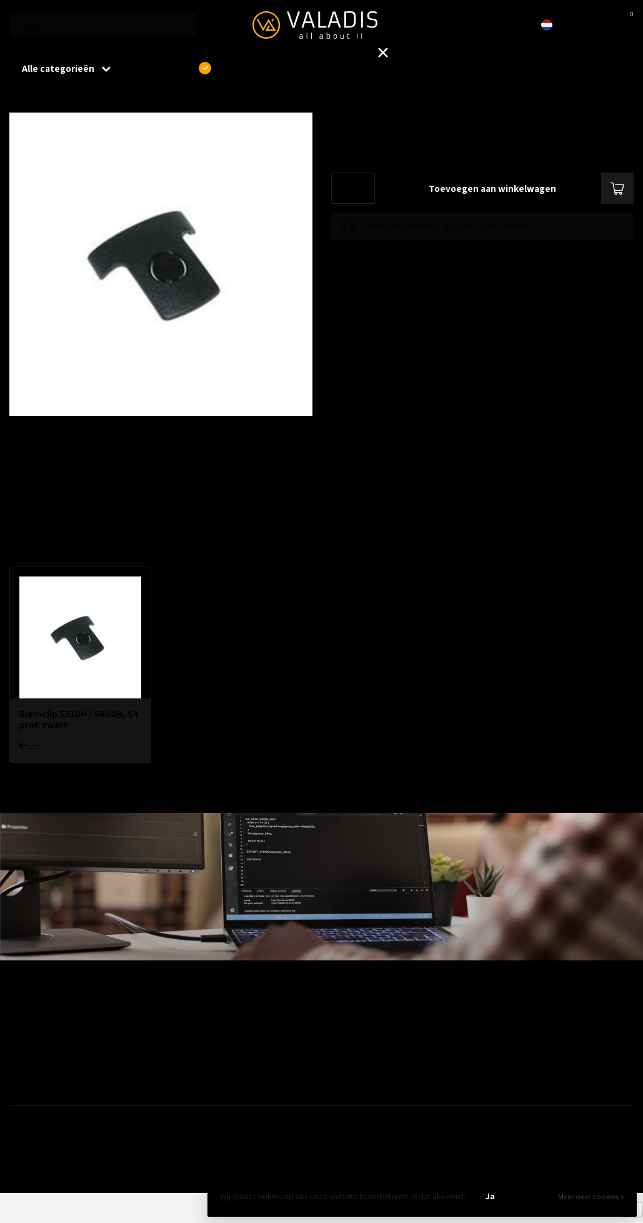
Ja (490, 1196)
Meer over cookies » (591, 1196)
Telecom (182, 1035)
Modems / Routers (359, 1035)
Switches (25, 1075)
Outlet (495, 1015)
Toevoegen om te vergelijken (379, 251)
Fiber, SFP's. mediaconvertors (220, 1075)
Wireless (182, 1015)
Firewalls (25, 1055)
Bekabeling (29, 1035)
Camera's (343, 1055)
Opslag (339, 1075)
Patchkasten (348, 1015)
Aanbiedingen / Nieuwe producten (70, 1015)
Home (20, 99)
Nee (533, 1196)
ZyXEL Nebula (191, 1055)
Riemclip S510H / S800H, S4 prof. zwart (119, 99)
